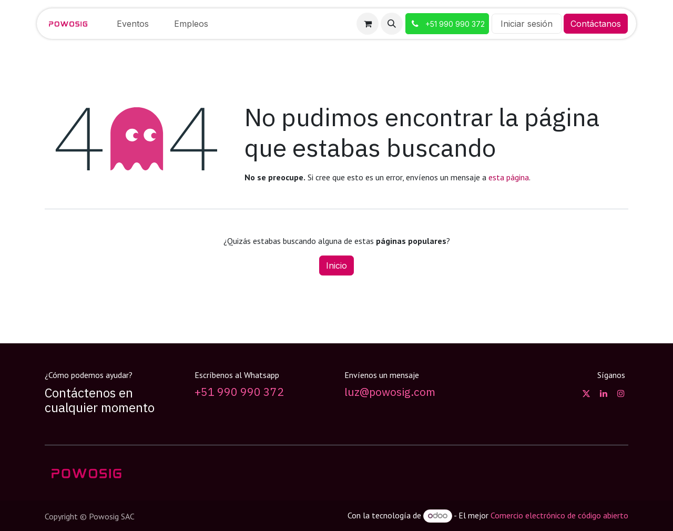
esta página (508, 177)
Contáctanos (595, 23)
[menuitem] (132, 23)
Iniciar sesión (527, 23)
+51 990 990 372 (239, 391)
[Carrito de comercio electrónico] (367, 24)
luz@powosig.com (389, 391)
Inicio (336, 265)
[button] (392, 24)
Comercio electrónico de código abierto (559, 515)
